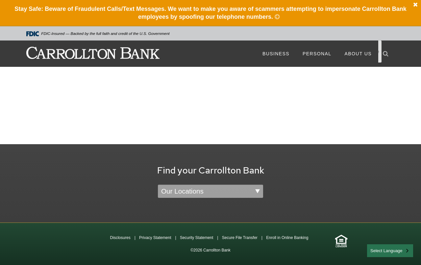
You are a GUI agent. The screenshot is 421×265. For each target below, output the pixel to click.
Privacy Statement (155, 237)
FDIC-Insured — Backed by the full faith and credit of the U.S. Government (98, 33)
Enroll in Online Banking (287, 237)
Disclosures (120, 237)
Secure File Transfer (240, 237)
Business (275, 53)
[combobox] (390, 250)
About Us (358, 53)
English (378, 250)
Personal (317, 53)
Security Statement (196, 237)
